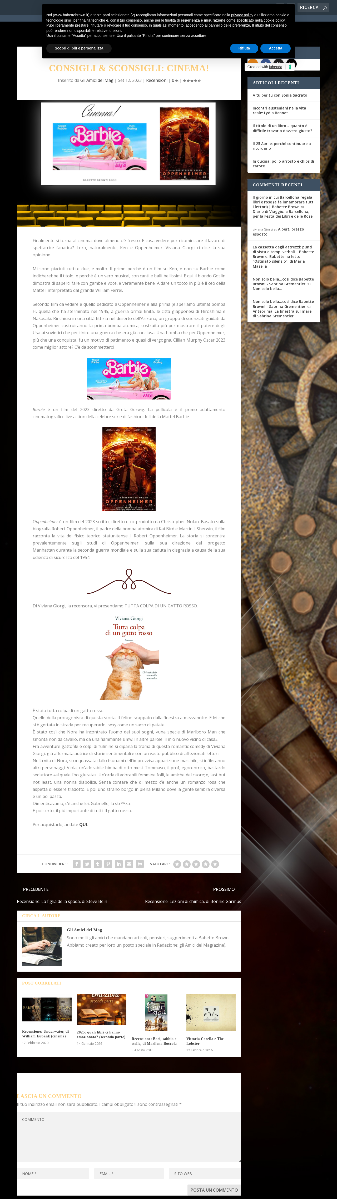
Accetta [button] (275, 48)
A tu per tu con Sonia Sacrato (280, 73)
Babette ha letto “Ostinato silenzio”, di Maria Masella (279, 240)
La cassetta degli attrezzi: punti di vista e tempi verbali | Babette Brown (283, 230)
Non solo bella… (267, 267)
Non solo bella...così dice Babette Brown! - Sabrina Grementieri (283, 260)
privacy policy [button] (242, 15)
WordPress (109, 1191)
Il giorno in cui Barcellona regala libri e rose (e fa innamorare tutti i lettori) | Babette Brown (284, 180)
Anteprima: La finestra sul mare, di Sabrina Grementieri (283, 292)
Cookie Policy (162, 1191)
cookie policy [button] (274, 20)
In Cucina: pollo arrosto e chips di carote (283, 142)
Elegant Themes (56, 1191)
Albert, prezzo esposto (278, 210)
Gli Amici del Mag (84, 908)
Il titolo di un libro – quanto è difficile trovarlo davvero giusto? (282, 107)
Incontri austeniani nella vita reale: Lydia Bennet (279, 89)
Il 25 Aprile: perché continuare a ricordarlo (282, 124)
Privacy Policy (135, 1191)
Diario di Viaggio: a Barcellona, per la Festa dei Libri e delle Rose (283, 192)
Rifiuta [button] (244, 48)
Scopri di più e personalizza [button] (79, 48)
